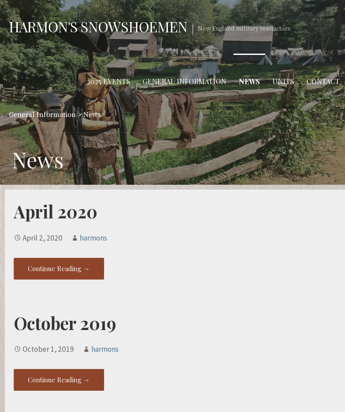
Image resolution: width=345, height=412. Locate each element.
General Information (184, 81)
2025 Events (108, 81)
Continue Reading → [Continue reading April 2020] (59, 268)
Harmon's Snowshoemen (98, 26)
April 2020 (55, 211)
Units (283, 81)
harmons (93, 238)
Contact (323, 81)
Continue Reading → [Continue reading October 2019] (59, 379)
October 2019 (65, 322)
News (249, 81)
